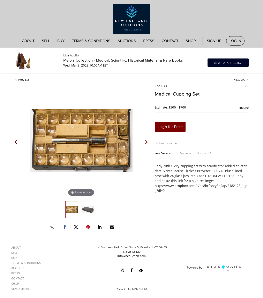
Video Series (20, 289)
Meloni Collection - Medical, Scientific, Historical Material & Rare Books (123, 60)
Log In (235, 41)
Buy (61, 41)
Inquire (244, 108)
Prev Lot (22, 80)
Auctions (127, 41)
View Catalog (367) (227, 63)
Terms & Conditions (91, 41)
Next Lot (240, 79)
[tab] (164, 155)
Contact (170, 41)
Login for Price (170, 126)
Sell (46, 41)
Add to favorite (246, 86)
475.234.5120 (131, 252)
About (28, 41)
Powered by (214, 268)
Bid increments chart (167, 143)
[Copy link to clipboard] (52, 226)
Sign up (214, 41)
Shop (191, 41)
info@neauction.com (131, 256)
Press (148, 41)
